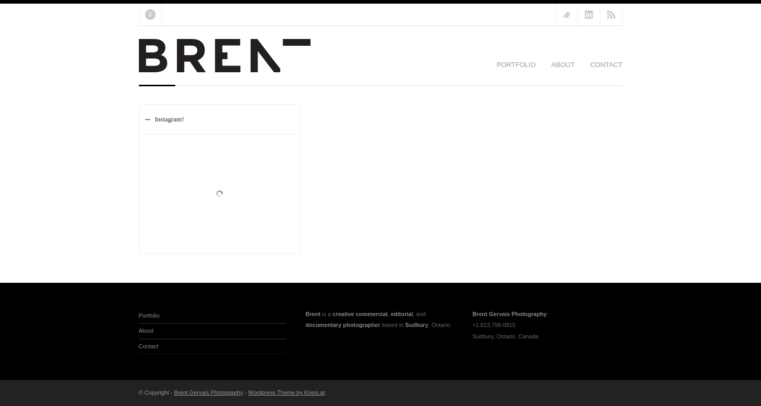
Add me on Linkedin (589, 14)
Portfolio (516, 65)
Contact (606, 65)
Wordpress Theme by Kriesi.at (286, 392)
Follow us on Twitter (566, 14)
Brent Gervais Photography (208, 392)
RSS (611, 14)
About (563, 65)
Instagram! (169, 119)
